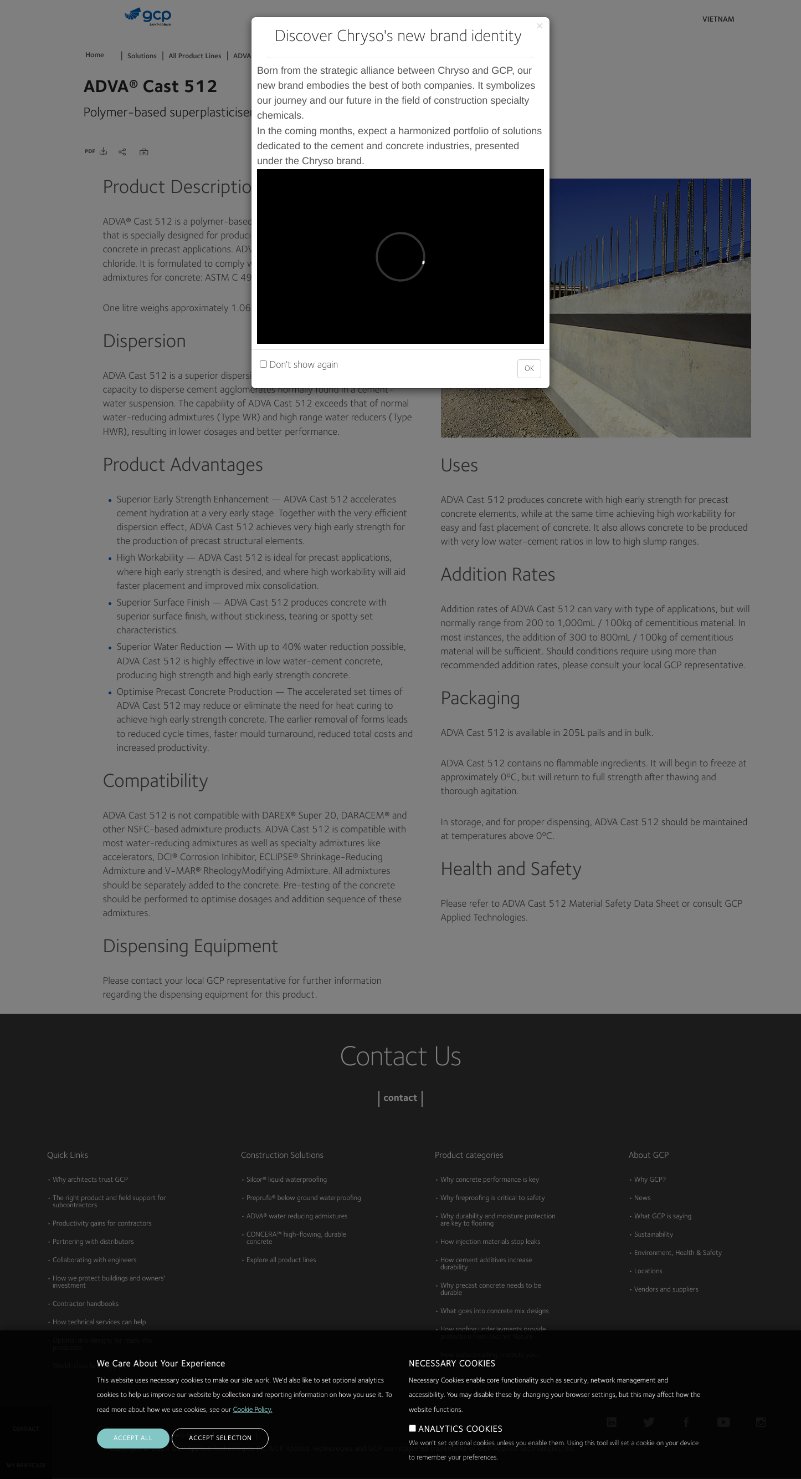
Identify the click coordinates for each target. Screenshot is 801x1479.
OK (529, 369)
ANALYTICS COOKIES (460, 1429)
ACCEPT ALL (133, 1438)
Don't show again (299, 365)
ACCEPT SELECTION (220, 1438)
